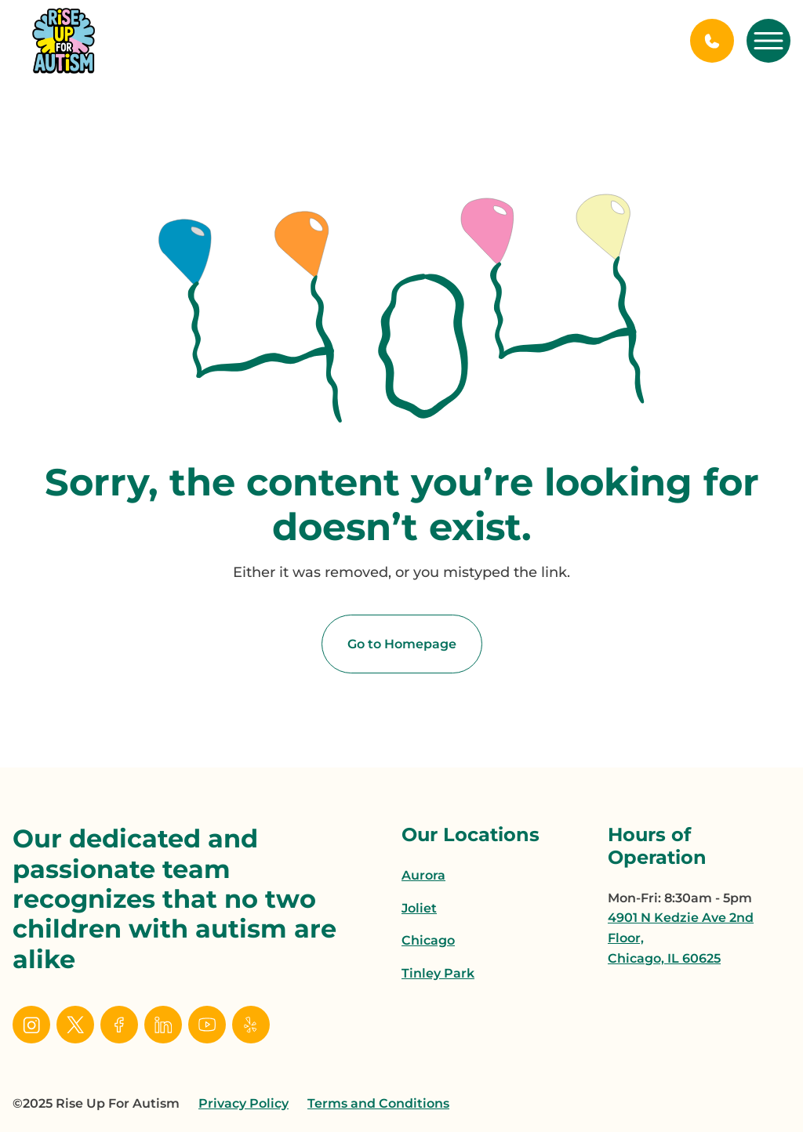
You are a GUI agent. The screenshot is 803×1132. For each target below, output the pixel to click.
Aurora (423, 875)
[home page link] (63, 41)
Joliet (419, 908)
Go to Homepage (401, 644)
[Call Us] (712, 41)
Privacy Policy (243, 1103)
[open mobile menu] (768, 41)
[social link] (31, 1024)
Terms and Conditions (378, 1103)
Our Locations (471, 834)
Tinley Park (438, 973)
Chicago (428, 940)
